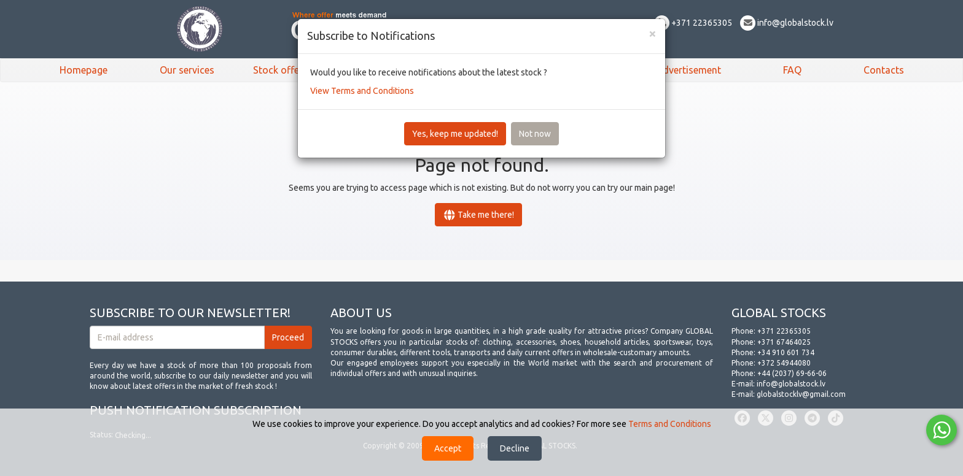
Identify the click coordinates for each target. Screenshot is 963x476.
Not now (535, 134)
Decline (514, 448)
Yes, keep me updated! (455, 134)
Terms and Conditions (669, 424)
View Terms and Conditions (362, 91)
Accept (447, 448)
